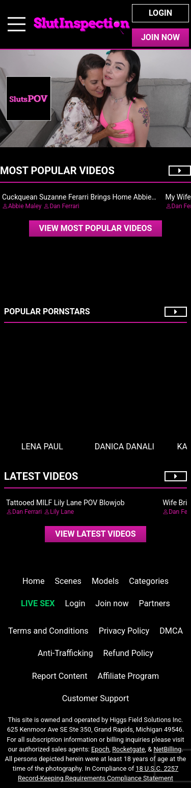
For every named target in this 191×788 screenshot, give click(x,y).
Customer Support (95, 698)
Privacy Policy (124, 631)
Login (160, 13)
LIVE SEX (37, 603)
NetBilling (167, 749)
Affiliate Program (128, 676)
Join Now (160, 37)
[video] (95, 228)
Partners (154, 603)
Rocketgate (128, 749)
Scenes (68, 581)
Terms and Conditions (48, 631)
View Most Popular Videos (95, 228)
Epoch (100, 749)
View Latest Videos (95, 534)
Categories (149, 581)
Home (33, 581)
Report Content (60, 676)
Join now (111, 603)
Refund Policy (128, 653)
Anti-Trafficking (65, 653)
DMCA (171, 631)
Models (105, 581)
